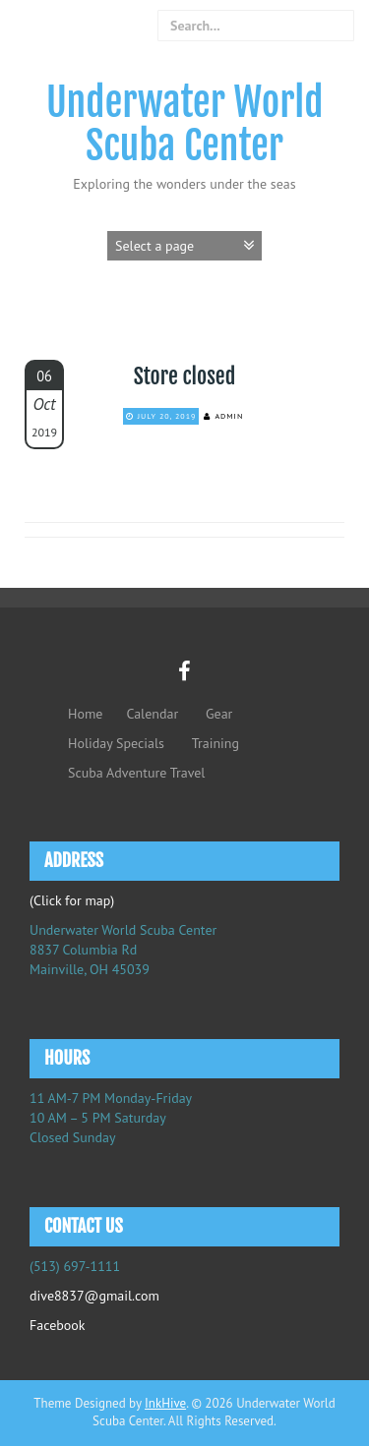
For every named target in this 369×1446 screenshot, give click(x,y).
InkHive (165, 1403)
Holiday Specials (116, 743)
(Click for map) (72, 900)
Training (215, 743)
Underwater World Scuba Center (185, 124)
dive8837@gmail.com (94, 1295)
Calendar (152, 714)
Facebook (58, 1325)
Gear (219, 714)
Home (85, 714)
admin (229, 416)
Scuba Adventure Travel (136, 772)
